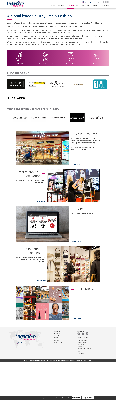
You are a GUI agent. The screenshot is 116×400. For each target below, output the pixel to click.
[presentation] (8, 155)
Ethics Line (82, 388)
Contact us (105, 5)
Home (53, 5)
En (91, 2)
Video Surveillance (85, 386)
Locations (80, 5)
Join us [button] (95, 5)
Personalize (76, 398)
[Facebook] (106, 2)
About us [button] (61, 5)
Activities (57, 371)
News (88, 5)
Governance (82, 377)
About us (57, 368)
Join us (56, 377)
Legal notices (83, 375)
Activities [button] (70, 5)
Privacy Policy (83, 382)
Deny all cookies (88, 398)
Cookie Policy (83, 384)
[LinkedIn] (103, 2)
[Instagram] (108, 2)
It (94, 2)
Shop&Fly (81, 391)
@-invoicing (82, 380)
